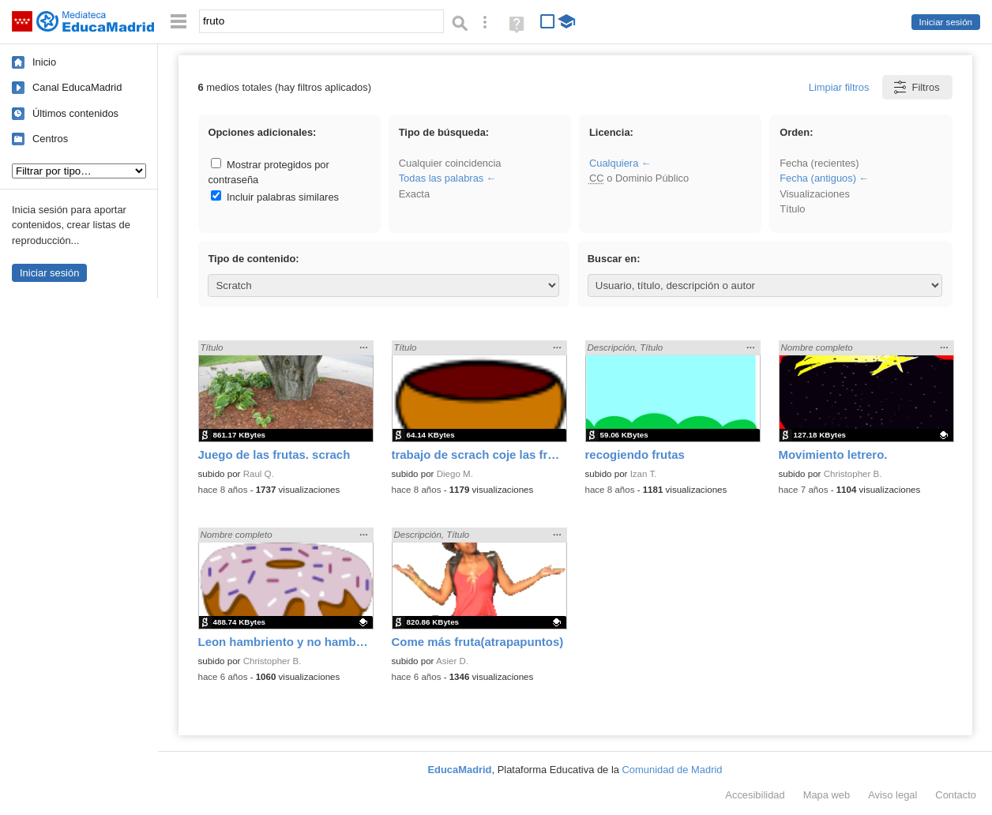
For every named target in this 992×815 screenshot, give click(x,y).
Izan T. (643, 474)
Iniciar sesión (945, 22)
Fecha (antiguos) (818, 178)
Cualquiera (613, 163)
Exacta (414, 194)
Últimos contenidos (75, 113)
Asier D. (452, 661)
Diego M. (455, 474)
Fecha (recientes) (819, 163)
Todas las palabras (441, 178)
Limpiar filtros (839, 87)
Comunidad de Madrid (672, 770)
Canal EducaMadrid (77, 87)
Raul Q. (258, 474)
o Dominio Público (639, 178)
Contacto (955, 795)
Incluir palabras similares (275, 197)
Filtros (916, 87)
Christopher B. (853, 474)
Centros (50, 139)
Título (792, 209)
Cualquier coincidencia (450, 163)
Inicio (44, 62)
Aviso (892, 795)
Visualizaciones (815, 194)
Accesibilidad (754, 795)
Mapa (827, 795)
